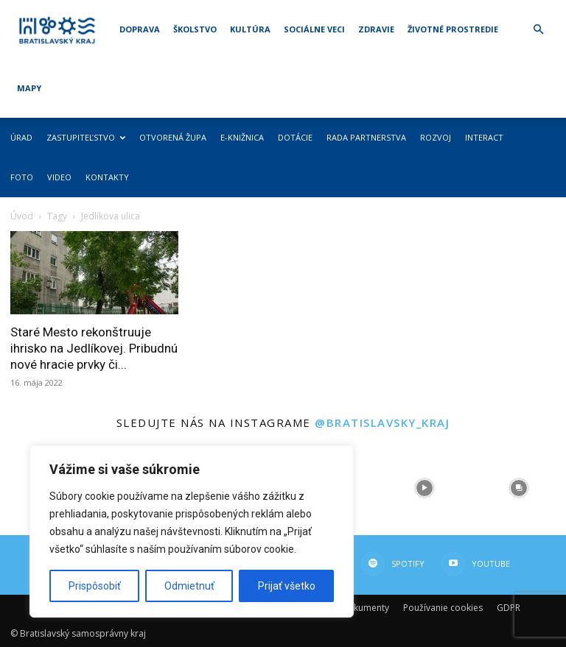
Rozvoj (435, 137)
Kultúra (250, 29)
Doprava (139, 29)
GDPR (508, 607)
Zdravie (376, 29)
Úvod (21, 216)
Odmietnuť (189, 586)
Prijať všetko (286, 586)
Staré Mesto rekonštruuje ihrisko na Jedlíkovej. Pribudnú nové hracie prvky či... (94, 348)
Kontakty (107, 177)
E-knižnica (242, 137)
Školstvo (195, 29)
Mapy (29, 87)
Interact (484, 137)
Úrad (21, 137)
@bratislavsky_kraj (382, 422)
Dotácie (295, 137)
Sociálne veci (314, 29)
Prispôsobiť (95, 586)
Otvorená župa (172, 137)
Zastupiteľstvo (85, 137)
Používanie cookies (443, 607)
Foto (21, 177)
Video (59, 177)
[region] (191, 531)
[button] (538, 30)
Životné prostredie (453, 29)
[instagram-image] (424, 488)
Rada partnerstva (366, 137)
